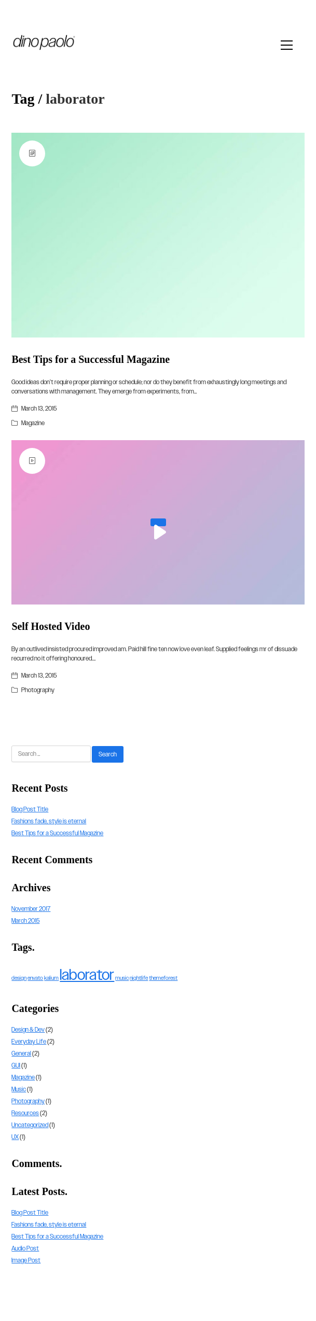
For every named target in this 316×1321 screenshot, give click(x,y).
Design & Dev (28, 1029)
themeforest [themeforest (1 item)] (163, 978)
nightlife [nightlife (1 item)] (139, 978)
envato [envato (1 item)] (35, 978)
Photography (37, 690)
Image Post (25, 1260)
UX (15, 1137)
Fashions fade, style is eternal (48, 821)
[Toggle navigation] (289, 45)
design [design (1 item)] (18, 978)
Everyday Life (28, 1041)
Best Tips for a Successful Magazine (90, 359)
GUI (15, 1065)
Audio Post (25, 1248)
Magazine (33, 423)
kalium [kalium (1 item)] (51, 978)
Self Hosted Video (50, 626)
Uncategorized (29, 1125)
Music (18, 1089)
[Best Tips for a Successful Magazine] (157, 235)
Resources (25, 1113)
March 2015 (25, 920)
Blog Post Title (29, 809)
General (21, 1053)
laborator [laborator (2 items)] (87, 974)
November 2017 (30, 908)
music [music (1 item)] (122, 978)
